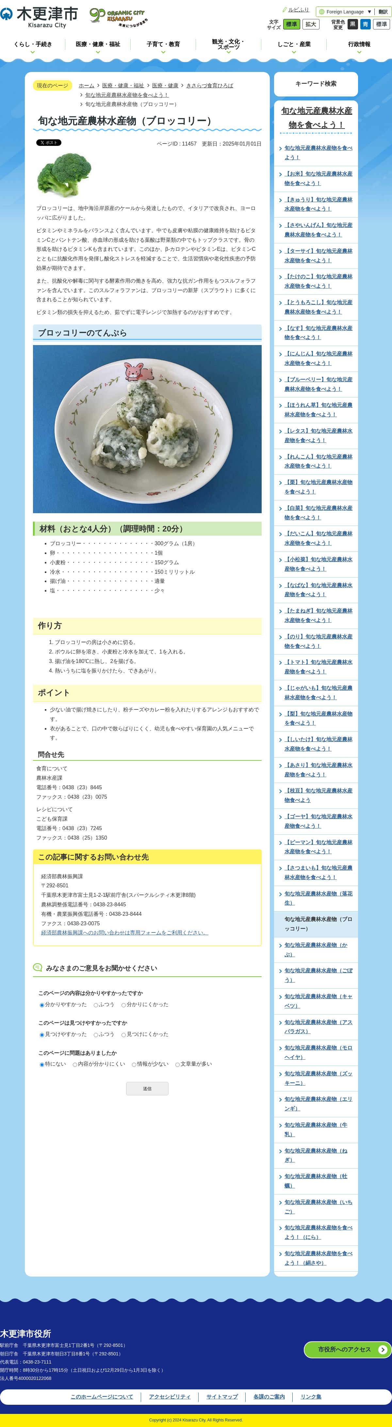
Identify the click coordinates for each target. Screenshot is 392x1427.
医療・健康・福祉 (123, 85)
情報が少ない (150, 1064)
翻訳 (383, 11)
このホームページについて (102, 1397)
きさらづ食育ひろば (209, 85)
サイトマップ (222, 1397)
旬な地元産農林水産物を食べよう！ (127, 95)
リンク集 (311, 1397)
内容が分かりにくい (99, 1064)
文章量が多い (193, 1064)
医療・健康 (165, 85)
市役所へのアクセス (344, 1349)
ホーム (86, 85)
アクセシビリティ (170, 1397)
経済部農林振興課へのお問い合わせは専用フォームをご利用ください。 (124, 932)
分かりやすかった (63, 1004)
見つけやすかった (63, 1034)
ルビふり (298, 9)
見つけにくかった (145, 1034)
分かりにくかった (145, 1004)
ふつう (104, 1004)
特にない (53, 1064)
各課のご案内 (269, 1397)
